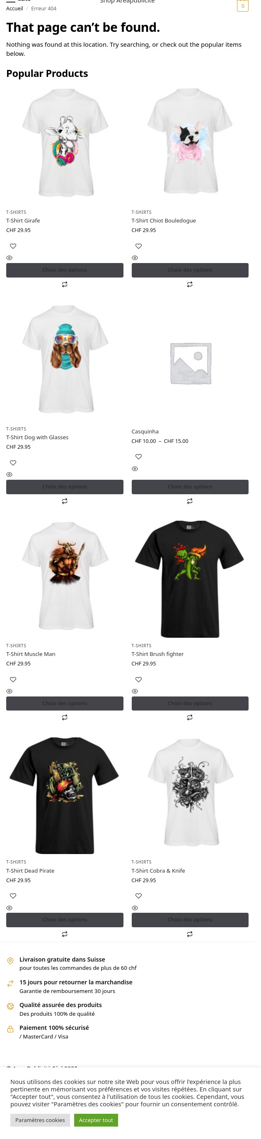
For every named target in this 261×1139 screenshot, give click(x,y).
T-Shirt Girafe (23, 220)
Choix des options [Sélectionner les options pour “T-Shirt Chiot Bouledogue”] (190, 269)
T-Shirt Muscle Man (31, 654)
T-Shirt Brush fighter (158, 654)
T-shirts (16, 212)
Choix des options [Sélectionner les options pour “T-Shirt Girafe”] (64, 269)
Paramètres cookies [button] (40, 1120)
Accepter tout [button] (96, 1120)
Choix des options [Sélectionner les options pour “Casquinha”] (190, 486)
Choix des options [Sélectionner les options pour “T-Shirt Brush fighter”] (190, 703)
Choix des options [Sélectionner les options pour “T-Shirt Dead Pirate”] (64, 919)
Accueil (14, 8)
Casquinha (145, 431)
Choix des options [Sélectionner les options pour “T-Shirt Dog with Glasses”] (64, 486)
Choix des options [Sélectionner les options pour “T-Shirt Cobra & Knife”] (190, 919)
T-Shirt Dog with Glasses (37, 437)
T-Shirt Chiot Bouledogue (164, 220)
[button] (242, 6)
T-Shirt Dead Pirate (30, 870)
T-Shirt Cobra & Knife (158, 870)
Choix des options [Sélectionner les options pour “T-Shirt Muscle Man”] (64, 703)
